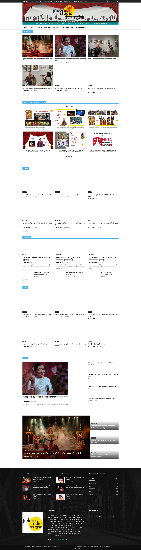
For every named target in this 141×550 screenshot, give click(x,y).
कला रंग (57, 85)
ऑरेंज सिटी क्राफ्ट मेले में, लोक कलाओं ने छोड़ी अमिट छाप (36, 195)
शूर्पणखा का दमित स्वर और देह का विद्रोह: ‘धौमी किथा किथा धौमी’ (37, 59)
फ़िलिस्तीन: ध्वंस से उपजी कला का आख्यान (98, 344)
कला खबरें (25, 192)
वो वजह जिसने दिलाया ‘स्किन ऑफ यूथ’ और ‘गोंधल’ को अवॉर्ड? (102, 398)
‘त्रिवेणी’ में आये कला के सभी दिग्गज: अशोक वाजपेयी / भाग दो (102, 59)
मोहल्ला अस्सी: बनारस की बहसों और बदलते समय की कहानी (101, 362)
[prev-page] (23, 95)
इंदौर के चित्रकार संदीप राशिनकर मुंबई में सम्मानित (67, 195)
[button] (116, 27)
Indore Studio (26, 61)
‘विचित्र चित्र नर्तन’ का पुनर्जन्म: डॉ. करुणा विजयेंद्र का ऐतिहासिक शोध (69, 259)
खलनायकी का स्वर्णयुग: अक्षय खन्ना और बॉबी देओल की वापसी (102, 386)
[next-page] (26, 95)
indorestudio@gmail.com (61, 539)
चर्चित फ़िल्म (58, 56)
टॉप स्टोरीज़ (25, 56)
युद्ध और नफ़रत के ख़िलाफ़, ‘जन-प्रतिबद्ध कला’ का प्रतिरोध (68, 88)
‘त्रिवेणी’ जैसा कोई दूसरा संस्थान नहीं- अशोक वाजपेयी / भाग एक (37, 88)
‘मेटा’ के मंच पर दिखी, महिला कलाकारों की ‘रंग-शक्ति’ (35, 344)
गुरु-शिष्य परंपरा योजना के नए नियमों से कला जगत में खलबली (102, 259)
